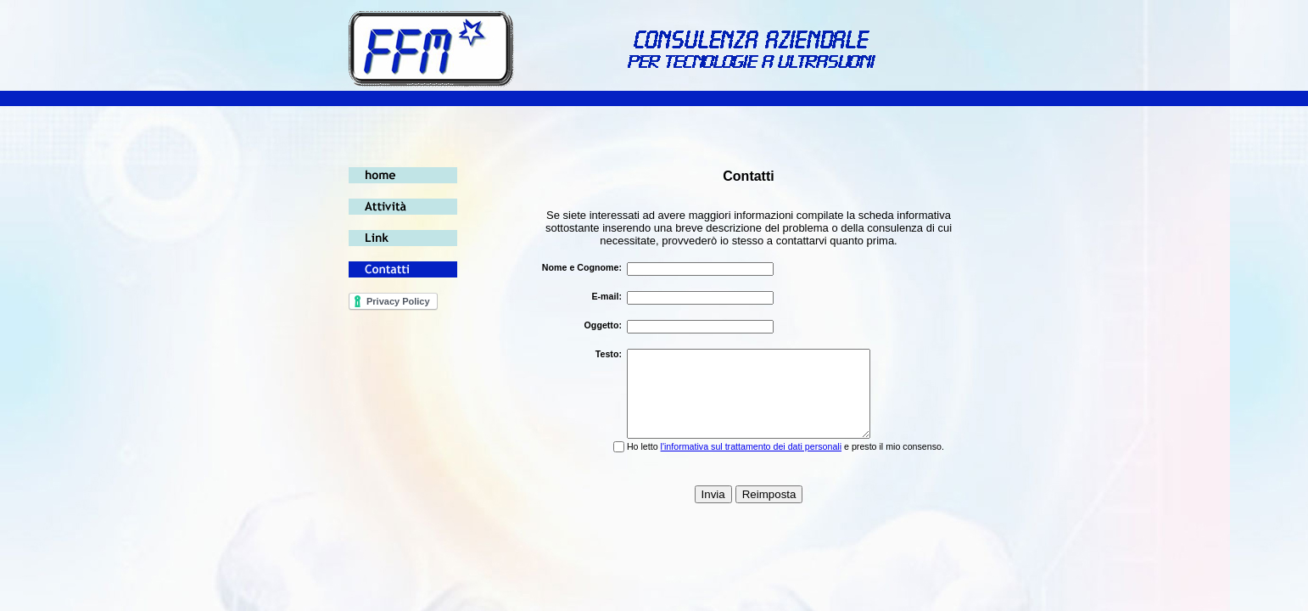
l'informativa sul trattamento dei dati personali (751, 446)
